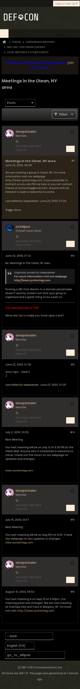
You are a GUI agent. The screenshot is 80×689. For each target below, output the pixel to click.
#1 (73, 161)
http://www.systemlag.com (23, 180)
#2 (73, 256)
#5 (72, 520)
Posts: (20, 150)
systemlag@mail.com (33, 188)
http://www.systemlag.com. (32, 280)
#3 (73, 364)
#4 (72, 432)
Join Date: (22, 146)
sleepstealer (30, 201)
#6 (72, 592)
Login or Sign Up (66, 3)
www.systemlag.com (19, 470)
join (71, 62)
